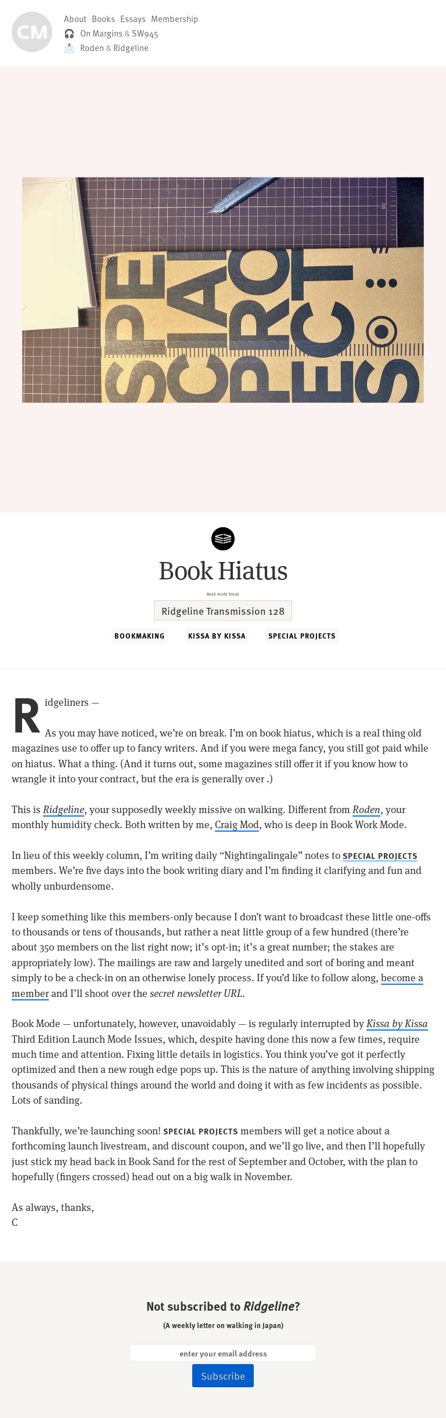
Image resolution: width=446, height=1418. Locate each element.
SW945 (145, 33)
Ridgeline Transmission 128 (223, 610)
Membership (175, 18)
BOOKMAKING (139, 635)
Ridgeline (131, 47)
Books (103, 18)
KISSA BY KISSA (217, 635)
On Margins (101, 33)
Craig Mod (237, 824)
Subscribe (223, 1376)
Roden (92, 47)
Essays (133, 18)
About (75, 18)
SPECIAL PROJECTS (302, 635)
